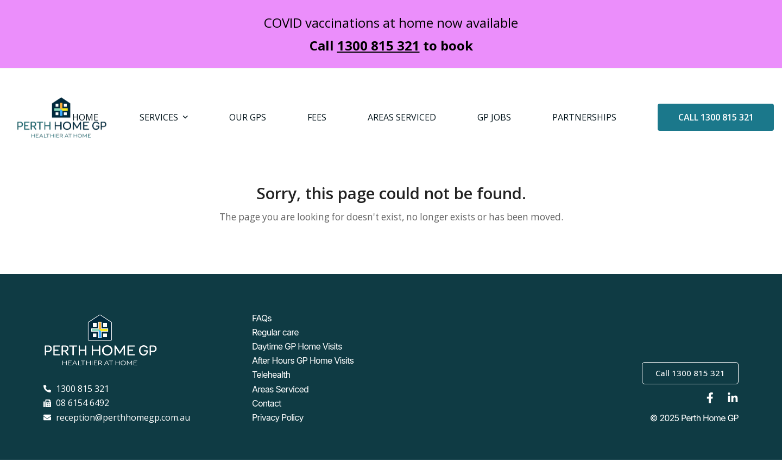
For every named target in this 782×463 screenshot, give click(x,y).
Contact (266, 408)
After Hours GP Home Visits (303, 369)
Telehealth (271, 382)
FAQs (262, 330)
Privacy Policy (278, 421)
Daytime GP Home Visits (297, 356)
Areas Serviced (280, 395)
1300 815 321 (378, 45)
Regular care (275, 343)
